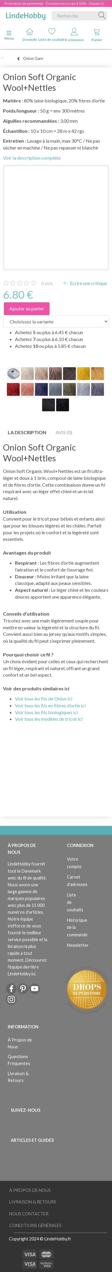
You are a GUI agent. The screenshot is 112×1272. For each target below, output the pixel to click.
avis (47, 283)
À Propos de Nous (20, 1043)
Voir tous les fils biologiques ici (46, 712)
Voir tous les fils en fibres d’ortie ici (50, 705)
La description (27, 432)
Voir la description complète (32, 158)
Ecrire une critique (88, 283)
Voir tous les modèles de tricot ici (48, 719)
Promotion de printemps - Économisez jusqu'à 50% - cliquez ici (54, 3)
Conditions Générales (35, 1225)
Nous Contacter (28, 1213)
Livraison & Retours (18, 1077)
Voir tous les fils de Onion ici (43, 698)
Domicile (29, 35)
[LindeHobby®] (26, 14)
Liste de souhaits (52, 35)
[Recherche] (102, 16)
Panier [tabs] (96, 35)
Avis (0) (64, 432)
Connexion (74, 35)
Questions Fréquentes (19, 1060)
